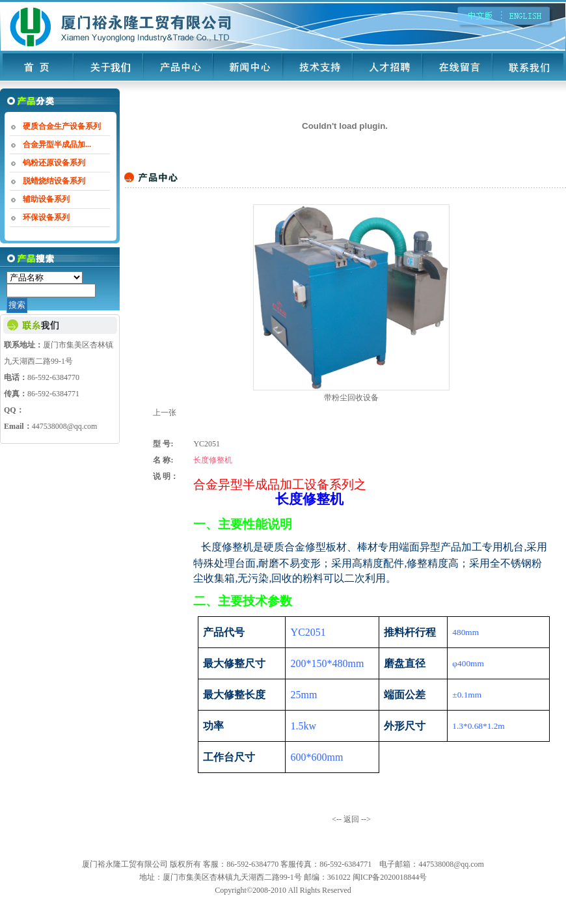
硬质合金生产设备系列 (62, 126)
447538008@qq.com (65, 426)
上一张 (164, 412)
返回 (351, 819)
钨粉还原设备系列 (54, 162)
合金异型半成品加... (57, 144)
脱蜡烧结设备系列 (54, 180)
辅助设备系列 (46, 199)
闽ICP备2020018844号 (390, 877)
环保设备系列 (46, 217)
